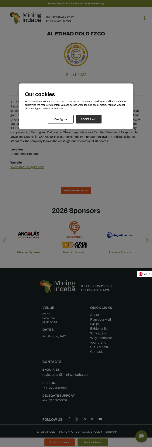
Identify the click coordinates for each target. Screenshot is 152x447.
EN (143, 273)
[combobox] (144, 274)
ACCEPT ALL (89, 119)
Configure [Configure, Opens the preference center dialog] (60, 119)
